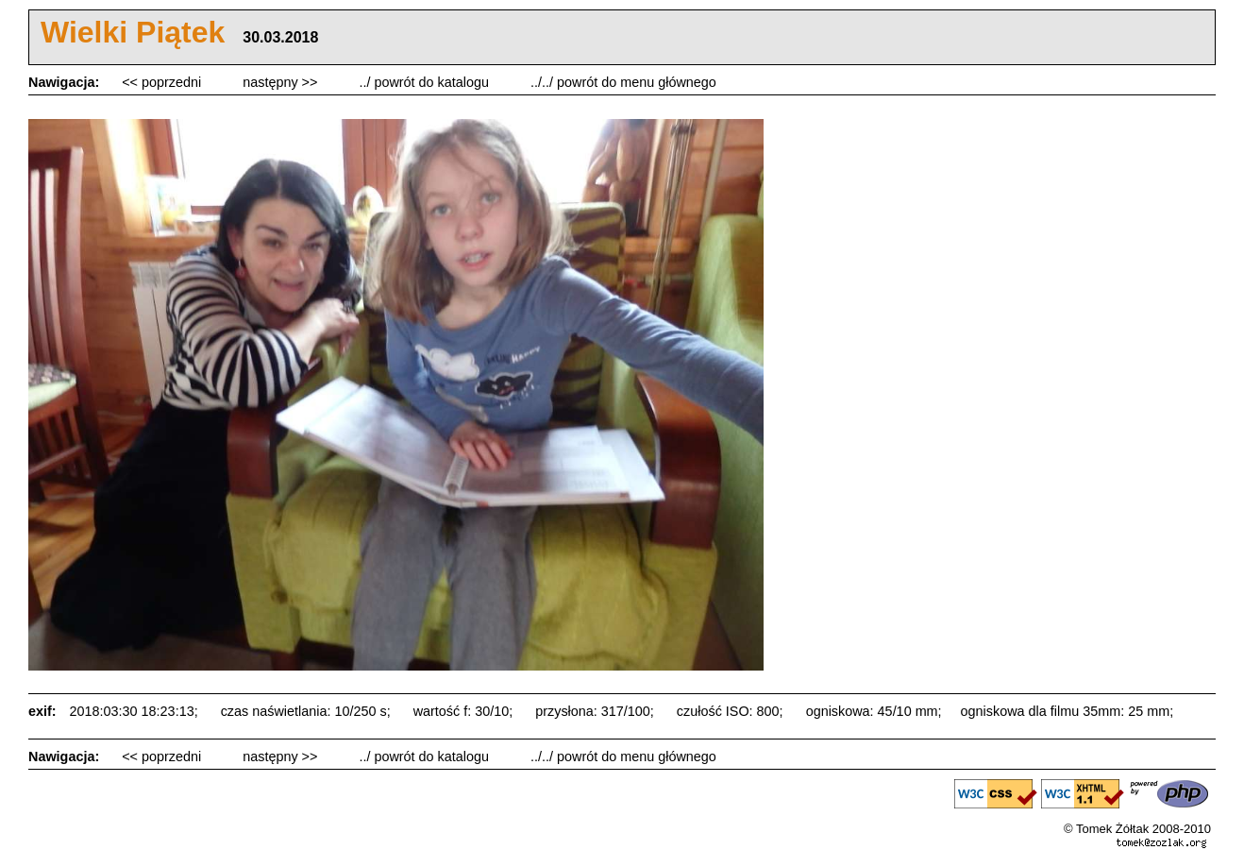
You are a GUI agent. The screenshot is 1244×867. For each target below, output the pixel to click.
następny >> (282, 82)
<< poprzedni (163, 82)
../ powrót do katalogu (426, 82)
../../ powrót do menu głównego (623, 82)
